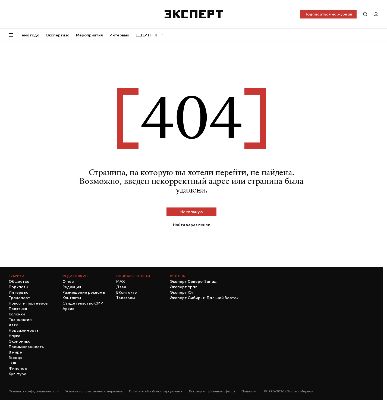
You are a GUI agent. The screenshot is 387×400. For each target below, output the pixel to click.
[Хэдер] (194, 14)
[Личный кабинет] (376, 14)
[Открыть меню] (11, 35)
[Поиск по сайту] (365, 14)
